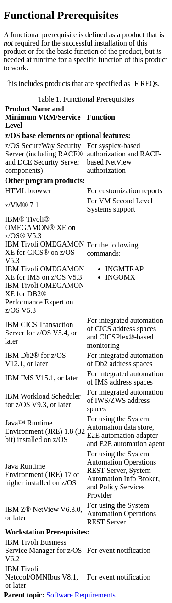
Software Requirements (81, 595)
